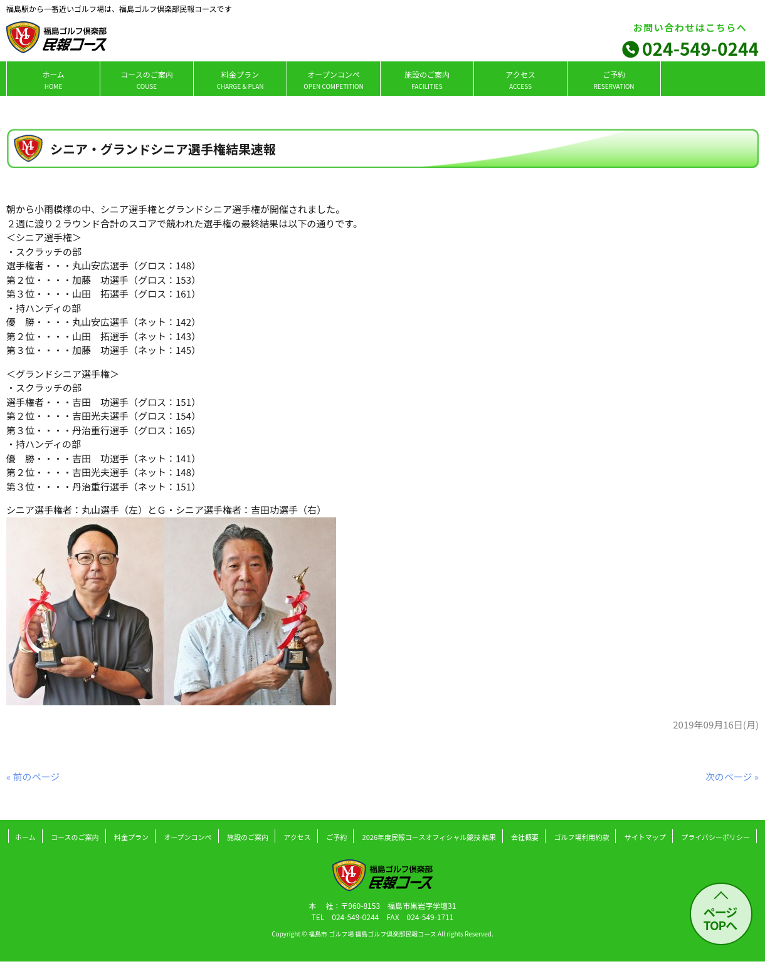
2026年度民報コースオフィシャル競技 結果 (429, 837)
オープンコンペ (333, 80)
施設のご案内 (427, 80)
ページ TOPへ (720, 918)
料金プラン (239, 80)
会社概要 (525, 837)
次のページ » (732, 776)
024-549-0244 (700, 48)
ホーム (53, 80)
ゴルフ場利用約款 (581, 837)
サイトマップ (645, 837)
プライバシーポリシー (715, 837)
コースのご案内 (146, 80)
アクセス (520, 80)
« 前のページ (33, 776)
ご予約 (613, 80)
